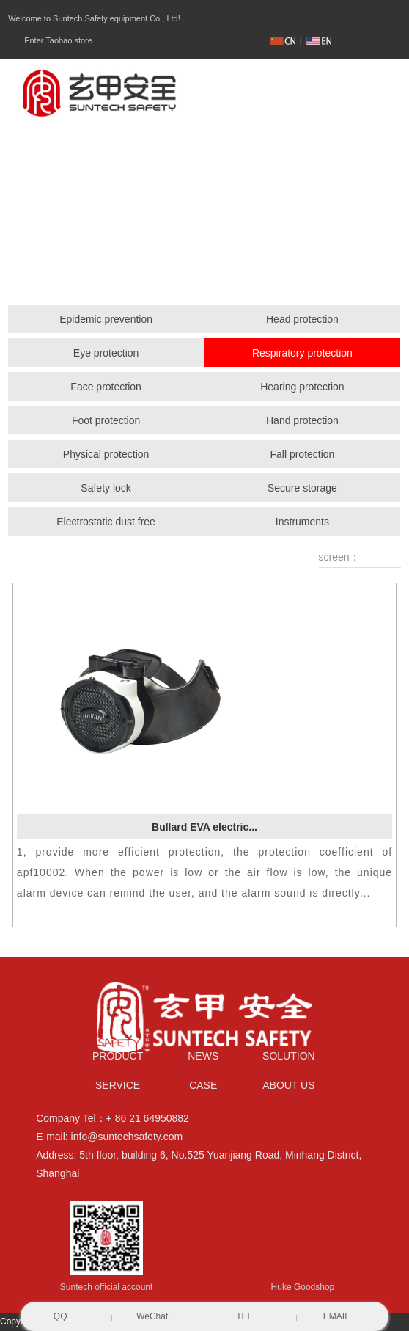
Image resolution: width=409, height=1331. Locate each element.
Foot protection (106, 420)
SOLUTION (288, 1056)
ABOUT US (288, 1085)
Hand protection (302, 420)
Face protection (105, 387)
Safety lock (105, 488)
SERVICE (117, 1085)
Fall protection (302, 454)
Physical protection (106, 454)
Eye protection (106, 353)
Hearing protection (302, 387)
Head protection (302, 319)
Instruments (302, 522)
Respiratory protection (302, 353)
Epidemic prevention (105, 319)
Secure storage (302, 488)
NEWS (203, 1056)
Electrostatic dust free (105, 522)
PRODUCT (117, 1056)
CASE (203, 1085)
